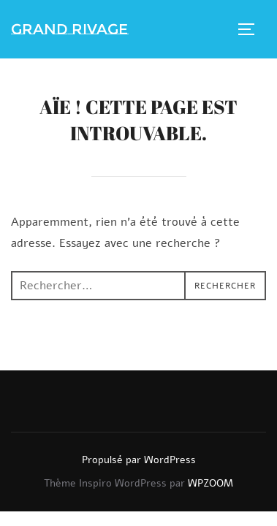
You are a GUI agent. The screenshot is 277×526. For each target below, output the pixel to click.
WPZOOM (210, 483)
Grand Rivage (69, 29)
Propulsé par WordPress (139, 460)
